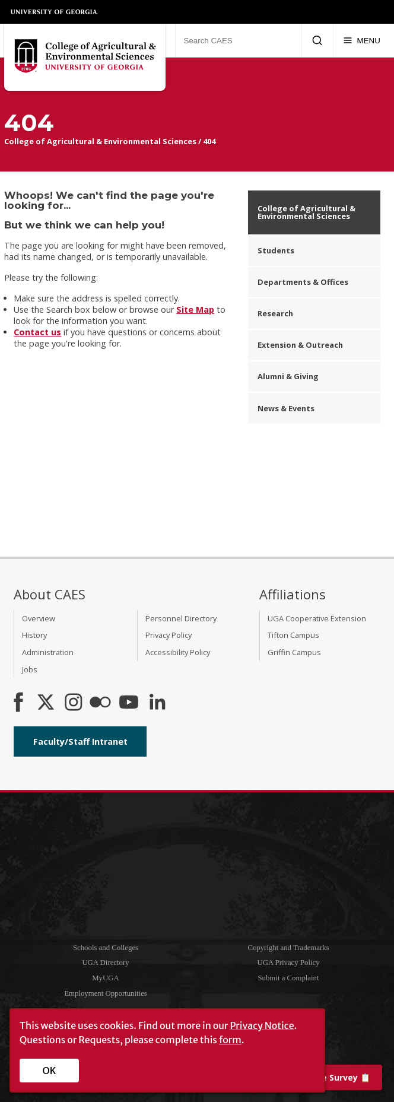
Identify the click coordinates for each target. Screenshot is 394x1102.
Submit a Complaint (288, 978)
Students (276, 250)
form (230, 1040)
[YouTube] (129, 703)
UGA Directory (105, 962)
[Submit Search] (317, 40)
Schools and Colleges (105, 948)
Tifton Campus (293, 635)
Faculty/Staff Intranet (80, 741)
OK (49, 1070)
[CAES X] (47, 703)
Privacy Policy (168, 635)
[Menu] (361, 40)
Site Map (195, 309)
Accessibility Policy (177, 652)
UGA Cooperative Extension (317, 618)
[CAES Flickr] (100, 703)
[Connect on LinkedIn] (157, 703)
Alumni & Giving (288, 376)
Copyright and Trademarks (288, 948)
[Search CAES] (238, 40)
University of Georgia (55, 11)
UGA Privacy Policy (288, 962)
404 (209, 141)
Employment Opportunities (105, 993)
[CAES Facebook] (18, 703)
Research (275, 313)
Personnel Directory (181, 618)
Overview (38, 618)
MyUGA (105, 978)
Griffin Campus (294, 652)
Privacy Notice (262, 1025)
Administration (48, 652)
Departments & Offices (303, 282)
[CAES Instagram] (73, 703)
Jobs (29, 669)
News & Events (286, 408)
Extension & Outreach (300, 344)
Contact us (37, 332)
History (34, 635)
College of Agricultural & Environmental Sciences (100, 141)
